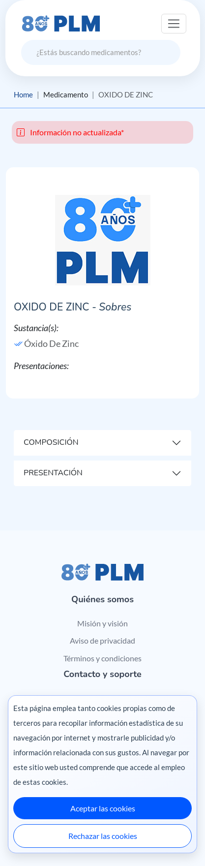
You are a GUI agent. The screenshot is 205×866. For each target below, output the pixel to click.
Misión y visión (102, 623)
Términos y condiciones (102, 658)
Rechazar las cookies (102, 835)
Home (23, 94)
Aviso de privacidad (102, 640)
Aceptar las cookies (102, 808)
